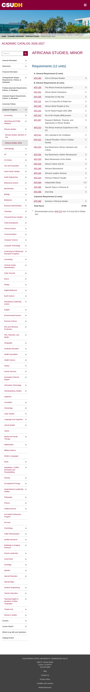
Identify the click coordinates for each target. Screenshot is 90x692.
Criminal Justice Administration (10, 266)
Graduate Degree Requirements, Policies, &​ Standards (14, 97)
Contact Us (45, 675)
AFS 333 (37, 159)
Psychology (8, 528)
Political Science (10, 509)
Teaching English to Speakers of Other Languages (11, 601)
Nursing (7, 478)
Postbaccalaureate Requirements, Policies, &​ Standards (14, 89)
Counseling (8, 259)
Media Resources (45, 687)
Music (6, 462)
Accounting (8, 115)
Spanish (7, 570)
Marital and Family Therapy (11, 438)
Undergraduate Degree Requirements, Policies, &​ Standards (11, 80)
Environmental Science (12, 315)
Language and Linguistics (13, 419)
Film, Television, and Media (11, 336)
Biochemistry (9, 189)
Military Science (10, 450)
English (7, 310)
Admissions (6, 66)
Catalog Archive (8, 638)
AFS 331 (37, 147)
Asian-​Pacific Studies (12, 171)
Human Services (10, 371)
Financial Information (10, 72)
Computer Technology (12, 246)
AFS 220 (37, 106)
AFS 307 (37, 120)
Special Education (10, 576)
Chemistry (8, 211)
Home (4, 36)
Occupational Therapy (12, 483)
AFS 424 (37, 178)
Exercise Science (10, 321)
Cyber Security (9, 273)
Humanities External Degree (11, 378)
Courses (5, 621)
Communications (10, 234)
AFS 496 (37, 192)
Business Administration (13, 206)
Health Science (9, 360)
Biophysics (8, 200)
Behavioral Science (11, 183)
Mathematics (8, 445)
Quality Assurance (10, 539)
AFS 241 (37, 111)
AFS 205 (37, 97)
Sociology (7, 565)
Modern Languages (11, 456)
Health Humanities (11, 354)
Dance (6, 279)
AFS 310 (37, 128)
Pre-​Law (7, 522)
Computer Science (11, 240)
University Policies (9, 104)
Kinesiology (8, 408)
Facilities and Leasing (45, 683)
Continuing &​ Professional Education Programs (13, 252)
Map (45, 671)
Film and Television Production (11, 328)
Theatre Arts (8, 609)
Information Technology (12, 385)
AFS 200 (37, 78)
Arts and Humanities (11, 166)
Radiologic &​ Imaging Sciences (12, 546)
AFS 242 (37, 115)
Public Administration (11, 534)
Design (6, 284)
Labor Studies (9, 414)
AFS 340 (37, 169)
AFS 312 (37, 140)
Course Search (7, 626)
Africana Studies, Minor (13, 143)
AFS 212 (37, 102)
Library (6, 431)
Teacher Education (11, 593)
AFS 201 (37, 92)
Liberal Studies (9, 425)
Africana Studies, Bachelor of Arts (15, 136)
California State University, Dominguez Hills (45, 659)
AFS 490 (37, 201)
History (6, 366)
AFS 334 (37, 164)
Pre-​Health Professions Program (12, 515)
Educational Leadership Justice (12, 303)
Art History (8, 160)
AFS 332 (37, 155)
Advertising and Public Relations (12, 122)
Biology (7, 194)
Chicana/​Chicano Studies (13, 217)
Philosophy (8, 497)
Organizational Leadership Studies (13, 490)
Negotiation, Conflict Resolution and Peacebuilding (11, 469)
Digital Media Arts (10, 290)
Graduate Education (11, 349)
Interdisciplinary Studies (13, 391)
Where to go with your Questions (14, 632)
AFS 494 (37, 183)
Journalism (8, 402)
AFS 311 (37, 135)
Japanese (7, 397)
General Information (9, 60)
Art (5, 154)
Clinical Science (10, 228)
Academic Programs (16, 36)
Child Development (11, 223)
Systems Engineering (12, 587)
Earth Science (9, 296)
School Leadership (11, 553)
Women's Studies (10, 615)
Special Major (9, 582)
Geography (8, 343)
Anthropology (9, 149)
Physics (7, 503)
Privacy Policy (45, 679)
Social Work (8, 559)
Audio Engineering (11, 177)
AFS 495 (37, 187)
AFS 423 (37, 173)
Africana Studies (32, 36)
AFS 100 (37, 88)
